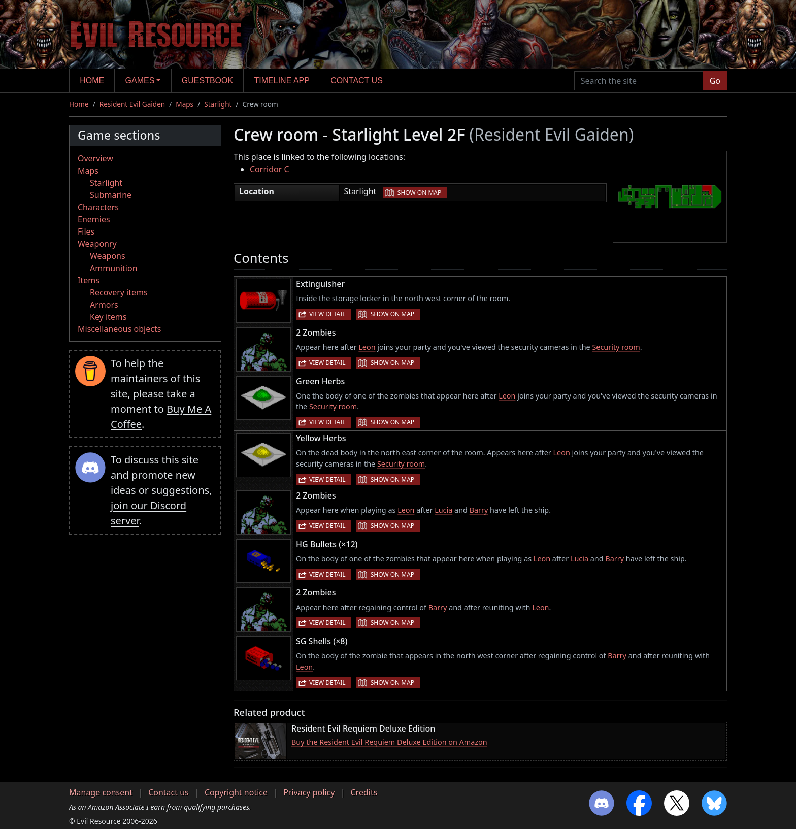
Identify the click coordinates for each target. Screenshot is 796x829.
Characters (98, 207)
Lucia (443, 510)
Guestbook (207, 80)
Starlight (217, 104)
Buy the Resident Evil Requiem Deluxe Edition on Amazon (389, 742)
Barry (479, 510)
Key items (108, 316)
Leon (366, 347)
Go (715, 80)
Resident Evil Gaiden (132, 104)
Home (92, 80)
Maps (184, 104)
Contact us (356, 80)
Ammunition (114, 268)
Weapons (107, 255)
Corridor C (269, 169)
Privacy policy (309, 792)
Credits (363, 792)
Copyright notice (236, 792)
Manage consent (100, 792)
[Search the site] (639, 80)
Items (89, 280)
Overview (95, 158)
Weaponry (97, 243)
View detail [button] (327, 314)
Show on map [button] (419, 192)
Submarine (110, 195)
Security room (616, 347)
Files (86, 231)
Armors (104, 304)
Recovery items (119, 292)
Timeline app (282, 80)
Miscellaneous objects (119, 329)
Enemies (94, 219)
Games (140, 80)
